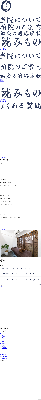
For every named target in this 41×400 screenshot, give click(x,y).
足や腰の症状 (3, 349)
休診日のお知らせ (2, 99)
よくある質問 (2, 341)
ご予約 (1, 72)
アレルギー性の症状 (4, 348)
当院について (2, 333)
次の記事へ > (5, 229)
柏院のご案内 (2, 339)
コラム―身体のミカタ (3, 49)
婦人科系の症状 (2, 81)
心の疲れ (1, 79)
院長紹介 (3, 338)
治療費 (2, 337)
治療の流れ (3, 336)
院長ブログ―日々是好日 (3, 48)
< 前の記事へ (2, 229)
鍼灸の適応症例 (2, 343)
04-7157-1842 (3, 112)
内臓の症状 (1, 80)
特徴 (2, 335)
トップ (2, 156)
